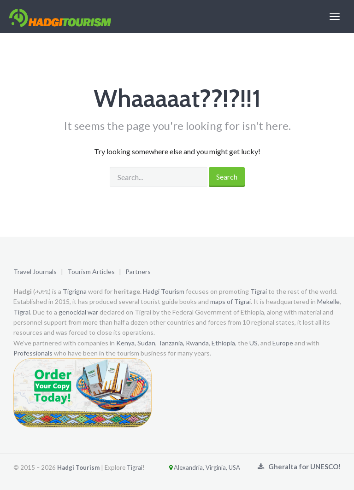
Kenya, (126, 343)
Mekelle (328, 301)
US (253, 343)
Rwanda (197, 343)
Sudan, (147, 343)
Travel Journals (35, 271)
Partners (138, 271)
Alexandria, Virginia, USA (193, 467)
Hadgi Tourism (163, 291)
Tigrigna (75, 291)
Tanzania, (171, 343)
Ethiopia (223, 343)
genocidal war (78, 312)
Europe (282, 343)
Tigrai (258, 291)
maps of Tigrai (230, 301)
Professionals (33, 353)
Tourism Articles (91, 271)
